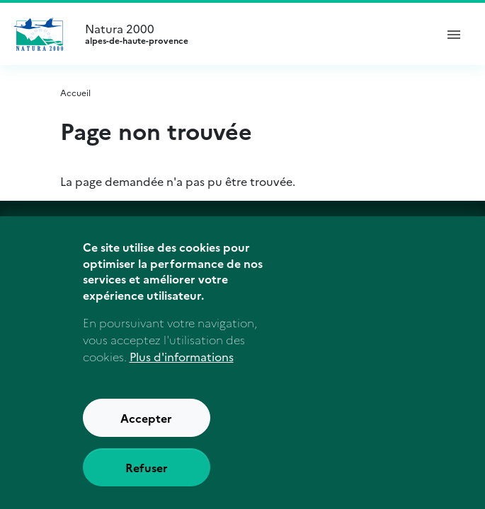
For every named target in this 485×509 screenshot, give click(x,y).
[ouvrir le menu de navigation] (454, 34)
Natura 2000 (254, 34)
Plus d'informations (182, 356)
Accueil (75, 92)
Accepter (146, 418)
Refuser (146, 467)
